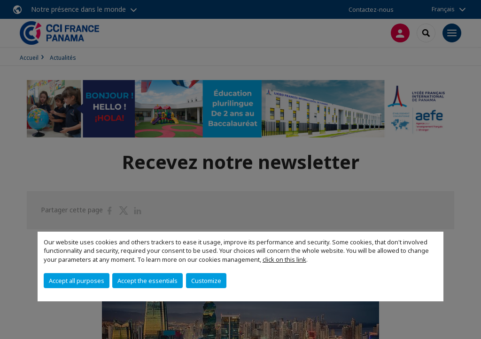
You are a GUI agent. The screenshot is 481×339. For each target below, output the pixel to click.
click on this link (284, 259)
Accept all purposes (76, 280)
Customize (206, 280)
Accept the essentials (147, 280)
